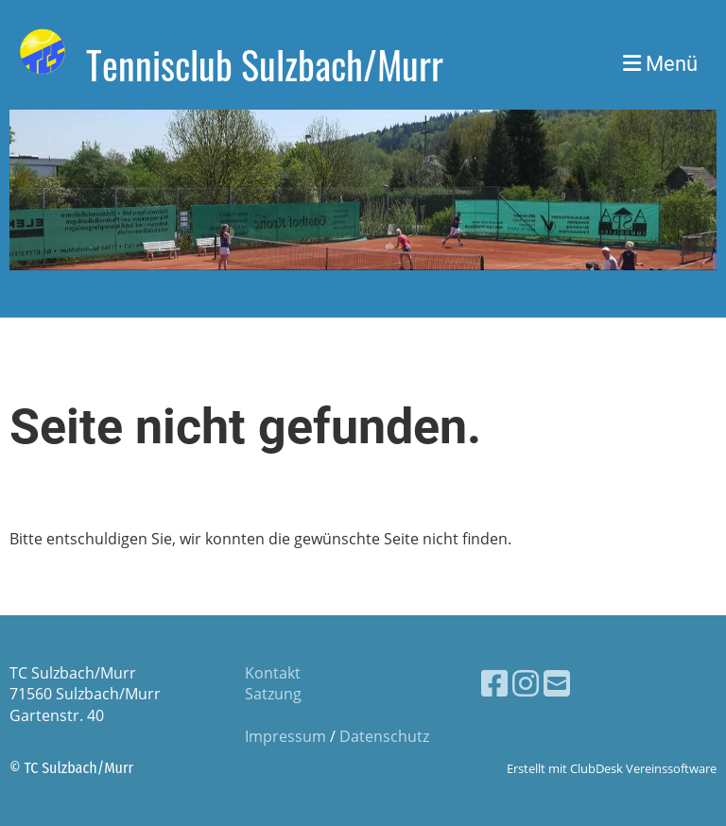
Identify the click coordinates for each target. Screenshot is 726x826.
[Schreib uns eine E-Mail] (557, 683)
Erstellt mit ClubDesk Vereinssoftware (612, 768)
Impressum (285, 736)
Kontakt (273, 673)
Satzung (273, 693)
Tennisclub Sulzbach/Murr (264, 64)
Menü (660, 64)
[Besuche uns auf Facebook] (494, 683)
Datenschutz (384, 736)
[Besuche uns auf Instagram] (525, 683)
